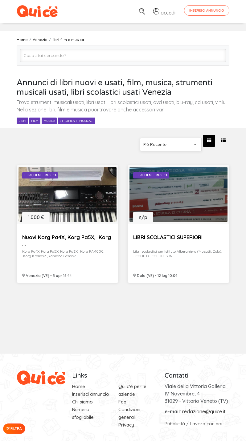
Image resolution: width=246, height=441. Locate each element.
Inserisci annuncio (90, 394)
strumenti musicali (76, 121)
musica (49, 121)
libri (22, 121)
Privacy (126, 425)
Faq (122, 402)
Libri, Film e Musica (40, 175)
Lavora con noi (206, 424)
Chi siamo (82, 402)
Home (78, 386)
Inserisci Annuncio (206, 10)
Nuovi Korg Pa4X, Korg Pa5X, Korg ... (66, 240)
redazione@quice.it (204, 411)
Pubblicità (175, 424)
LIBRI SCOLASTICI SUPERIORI (168, 237)
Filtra (14, 428)
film (35, 121)
